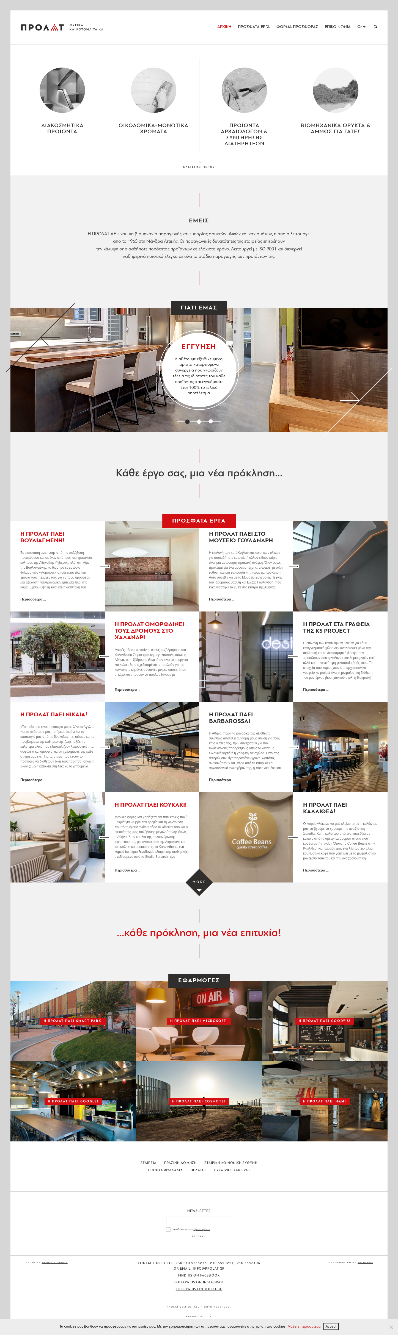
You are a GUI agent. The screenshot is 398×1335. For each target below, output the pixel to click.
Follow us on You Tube (199, 1289)
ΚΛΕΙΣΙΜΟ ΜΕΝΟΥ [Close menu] (199, 167)
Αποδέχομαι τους (191, 1229)
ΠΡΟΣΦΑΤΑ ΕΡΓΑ (254, 27)
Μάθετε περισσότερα (304, 1326)
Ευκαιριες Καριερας (232, 1170)
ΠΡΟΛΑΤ (42, 27)
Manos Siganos (55, 1262)
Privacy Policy (199, 1316)
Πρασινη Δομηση (180, 1163)
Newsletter (199, 1211)
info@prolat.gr (208, 1268)
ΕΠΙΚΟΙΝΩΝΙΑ (338, 27)
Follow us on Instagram (199, 1282)
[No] (391, 1327)
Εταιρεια (149, 1163)
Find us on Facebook (199, 1275)
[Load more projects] (199, 882)
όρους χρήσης (202, 1229)
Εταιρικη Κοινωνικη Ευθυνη (230, 1163)
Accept (330, 1326)
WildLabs (365, 1262)
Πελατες (199, 1170)
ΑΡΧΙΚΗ (224, 27)
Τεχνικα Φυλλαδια (165, 1170)
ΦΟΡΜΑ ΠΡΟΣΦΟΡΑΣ (297, 27)
